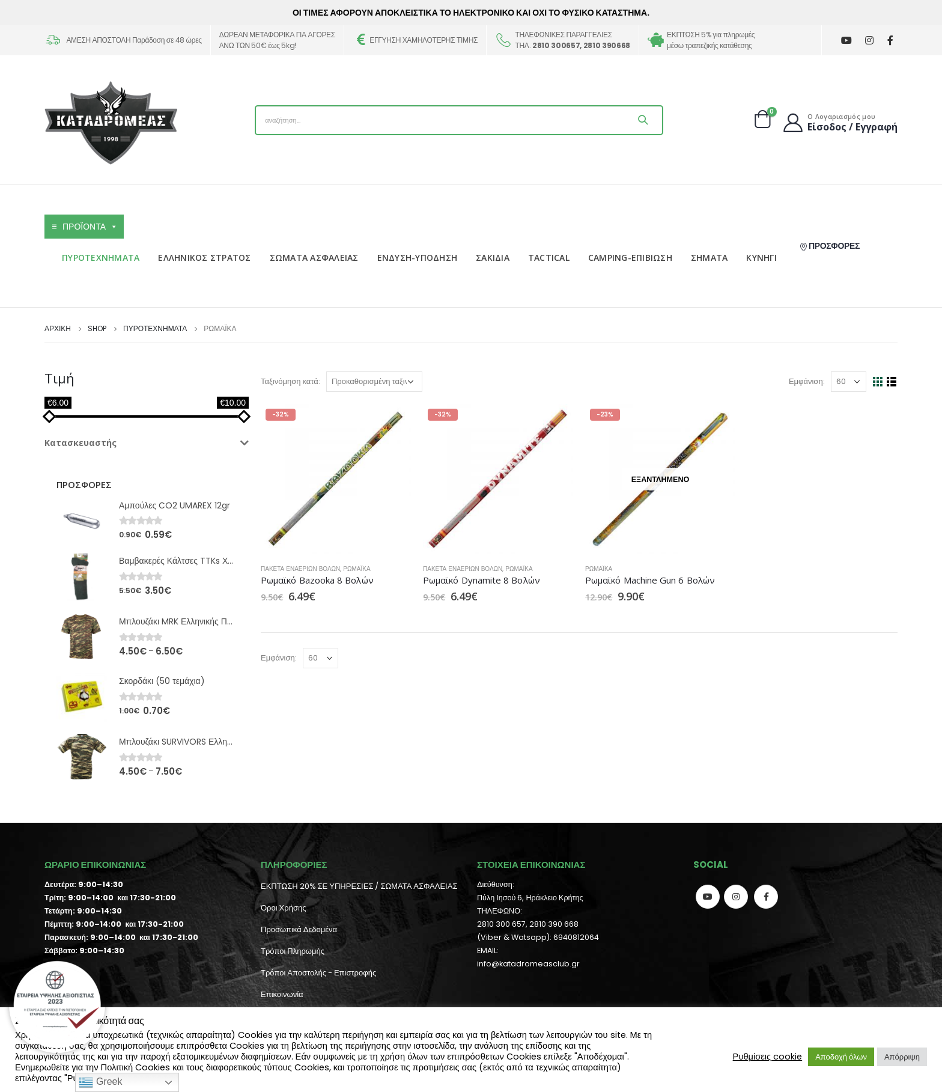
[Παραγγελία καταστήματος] (374, 381)
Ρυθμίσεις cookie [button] (768, 1056)
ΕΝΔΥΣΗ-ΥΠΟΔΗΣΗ (417, 257)
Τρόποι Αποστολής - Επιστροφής (318, 972)
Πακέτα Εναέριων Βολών (300, 568)
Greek (100, 1082)
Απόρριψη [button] (902, 1057)
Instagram (736, 897)
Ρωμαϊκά (356, 568)
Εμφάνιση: (807, 381)
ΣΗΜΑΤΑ (709, 257)
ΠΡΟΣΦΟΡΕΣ (829, 246)
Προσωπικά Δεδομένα (299, 929)
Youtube (708, 897)
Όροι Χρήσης (283, 908)
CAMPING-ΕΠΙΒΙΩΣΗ (630, 257)
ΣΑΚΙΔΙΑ (492, 257)
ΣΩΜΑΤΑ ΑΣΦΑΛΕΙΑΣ (314, 257)
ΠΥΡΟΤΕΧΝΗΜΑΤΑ (100, 257)
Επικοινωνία (282, 994)
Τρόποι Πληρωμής (292, 951)
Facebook (766, 897)
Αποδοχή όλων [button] (841, 1057)
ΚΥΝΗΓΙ (761, 257)
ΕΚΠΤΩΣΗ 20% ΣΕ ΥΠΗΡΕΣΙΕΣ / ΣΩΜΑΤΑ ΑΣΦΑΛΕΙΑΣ (359, 886)
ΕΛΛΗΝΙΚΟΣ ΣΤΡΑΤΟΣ (204, 257)
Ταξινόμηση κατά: (290, 381)
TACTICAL (549, 257)
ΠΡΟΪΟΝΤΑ (90, 227)
